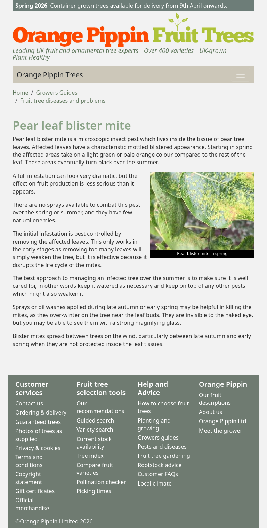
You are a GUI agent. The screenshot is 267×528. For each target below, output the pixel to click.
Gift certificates (35, 491)
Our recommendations (100, 407)
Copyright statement (28, 478)
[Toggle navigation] (240, 75)
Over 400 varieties (169, 50)
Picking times (93, 491)
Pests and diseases (162, 446)
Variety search (94, 429)
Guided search (95, 420)
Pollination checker (101, 482)
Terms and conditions (29, 460)
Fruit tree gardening (164, 455)
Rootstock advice (159, 465)
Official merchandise (32, 504)
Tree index (90, 455)
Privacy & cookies (37, 448)
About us (210, 412)
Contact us (29, 403)
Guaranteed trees (38, 422)
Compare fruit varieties (94, 468)
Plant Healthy (31, 57)
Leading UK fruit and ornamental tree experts (75, 50)
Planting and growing (154, 424)
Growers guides (158, 437)
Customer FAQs (158, 474)
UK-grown (212, 50)
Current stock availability (94, 442)
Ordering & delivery (40, 412)
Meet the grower (220, 430)
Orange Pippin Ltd (222, 421)
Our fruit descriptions (215, 399)
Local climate (155, 483)
